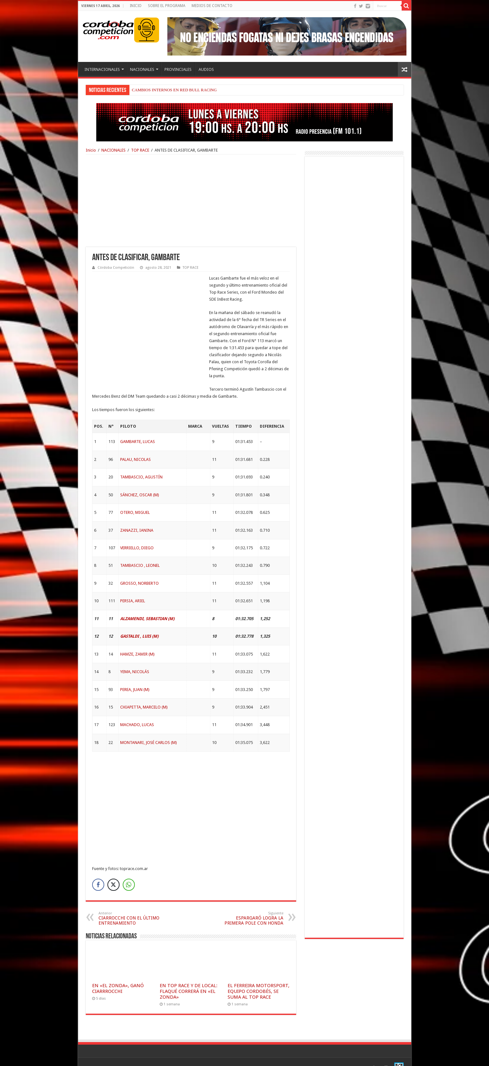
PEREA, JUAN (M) (135, 675)
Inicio (91, 150)
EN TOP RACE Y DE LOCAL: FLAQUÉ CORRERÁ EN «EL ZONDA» (188, 977)
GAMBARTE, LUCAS (137, 427)
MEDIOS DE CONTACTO (212, 6)
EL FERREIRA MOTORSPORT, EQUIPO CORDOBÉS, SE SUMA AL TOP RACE (258, 977)
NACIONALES (142, 69)
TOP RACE (140, 150)
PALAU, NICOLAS (135, 445)
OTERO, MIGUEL (135, 498)
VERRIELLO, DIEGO (137, 533)
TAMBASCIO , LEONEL (140, 551)
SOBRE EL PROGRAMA (166, 6)
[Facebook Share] (98, 871)
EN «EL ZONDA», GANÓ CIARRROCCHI (118, 974)
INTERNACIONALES (102, 69)
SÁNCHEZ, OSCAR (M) (139, 480)
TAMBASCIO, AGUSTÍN (141, 463)
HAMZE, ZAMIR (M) (137, 640)
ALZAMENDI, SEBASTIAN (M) (147, 604)
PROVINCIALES (178, 69)
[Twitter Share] (113, 871)
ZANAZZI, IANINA (136, 516)
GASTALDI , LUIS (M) (139, 622)
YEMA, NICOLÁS (134, 657)
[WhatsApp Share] (129, 871)
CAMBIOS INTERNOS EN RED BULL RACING (174, 89)
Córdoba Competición (116, 268)
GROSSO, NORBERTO (139, 569)
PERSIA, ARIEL (132, 586)
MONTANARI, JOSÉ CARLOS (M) (148, 728)
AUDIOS (206, 69)
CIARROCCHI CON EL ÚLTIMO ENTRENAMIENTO (131, 904)
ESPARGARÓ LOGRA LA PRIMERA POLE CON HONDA (250, 904)
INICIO (136, 6)
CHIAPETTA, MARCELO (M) (144, 693)
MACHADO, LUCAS (137, 710)
